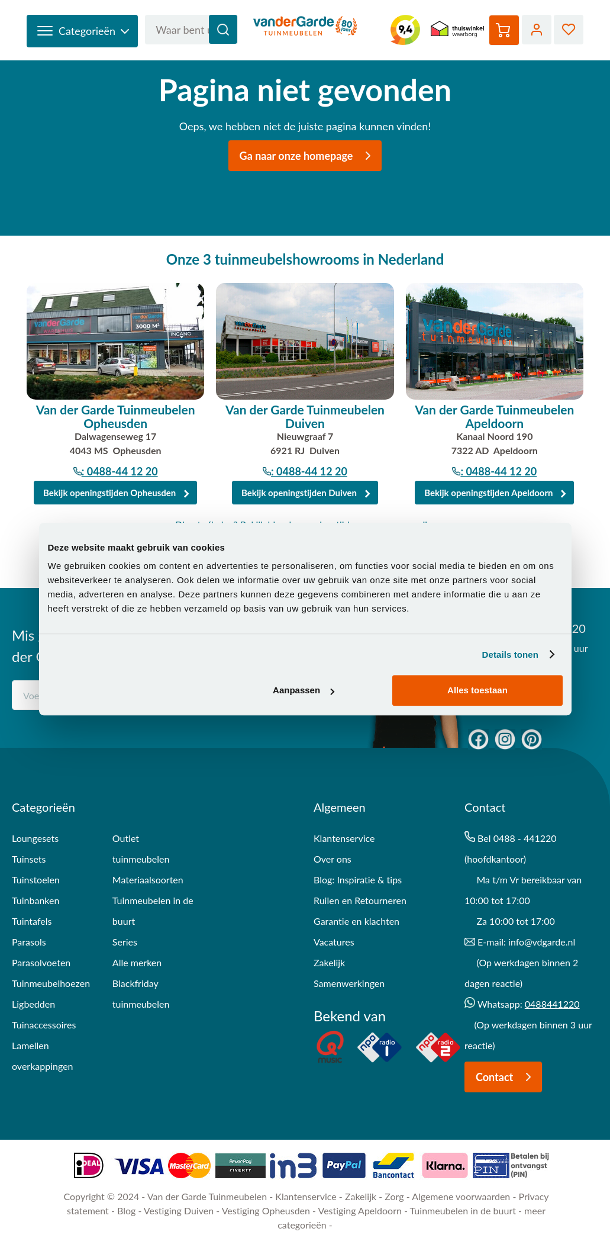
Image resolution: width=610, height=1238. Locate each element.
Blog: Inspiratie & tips (358, 879)
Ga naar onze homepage (309, 155)
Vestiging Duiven (179, 1210)
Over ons (332, 858)
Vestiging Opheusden (266, 1210)
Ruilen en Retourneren (360, 900)
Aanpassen (303, 690)
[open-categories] (82, 31)
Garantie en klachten (356, 921)
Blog (126, 1210)
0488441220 (552, 1003)
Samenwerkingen (349, 983)
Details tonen (510, 654)
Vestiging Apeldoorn (360, 1210)
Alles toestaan (477, 690)
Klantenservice (305, 1196)
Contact (507, 1076)
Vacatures (334, 941)
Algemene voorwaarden (461, 1196)
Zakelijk (329, 962)
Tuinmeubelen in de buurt (463, 1210)
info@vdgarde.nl (541, 941)
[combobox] (191, 29)
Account (536, 29)
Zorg (394, 1196)
